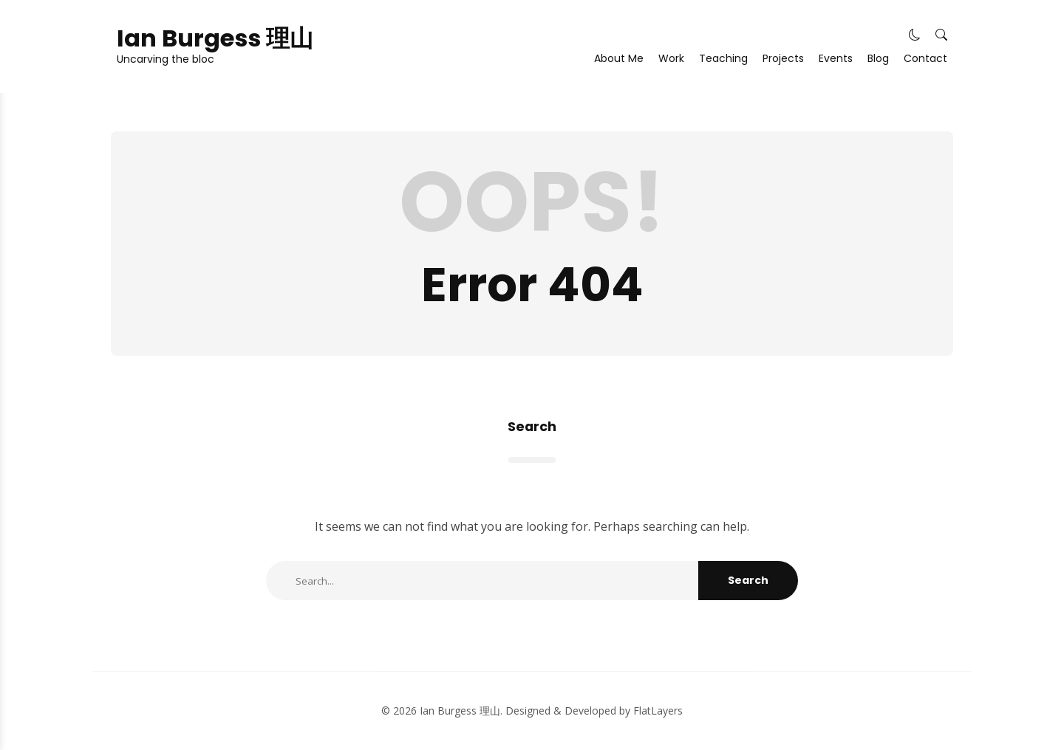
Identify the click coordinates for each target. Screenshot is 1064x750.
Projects (783, 58)
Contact (925, 58)
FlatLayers (658, 710)
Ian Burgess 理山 (215, 38)
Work (671, 58)
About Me (619, 58)
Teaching (723, 58)
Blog (878, 58)
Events (836, 58)
